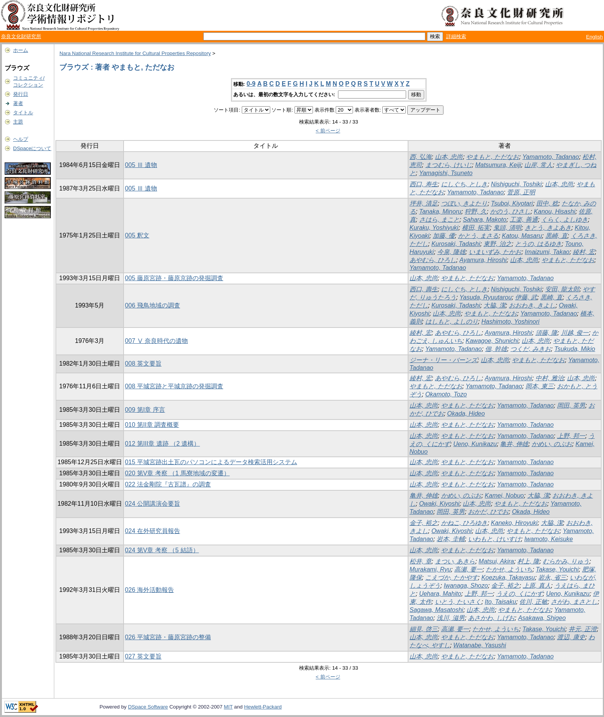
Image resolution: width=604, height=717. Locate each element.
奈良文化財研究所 (21, 36)
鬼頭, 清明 (507, 227)
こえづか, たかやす (451, 577)
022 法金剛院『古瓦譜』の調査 (168, 484)
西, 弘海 (421, 157)
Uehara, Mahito (440, 593)
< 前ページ (328, 131)
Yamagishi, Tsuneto (446, 173)
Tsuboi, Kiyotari (512, 203)
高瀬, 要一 (468, 569)
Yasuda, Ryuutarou (486, 297)
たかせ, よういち (509, 569)
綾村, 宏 (584, 252)
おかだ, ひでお (488, 511)
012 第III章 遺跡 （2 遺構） (162, 443)
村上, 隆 (528, 561)
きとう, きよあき (548, 227)
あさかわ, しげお (491, 618)
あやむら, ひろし (433, 260)
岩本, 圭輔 (451, 539)
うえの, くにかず (519, 593)
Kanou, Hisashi (555, 211)
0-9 (251, 83)
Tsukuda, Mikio (574, 349)
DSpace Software (148, 707)
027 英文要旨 (143, 656)
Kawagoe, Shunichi (492, 341)
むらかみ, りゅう (566, 561)
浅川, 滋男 (451, 618)
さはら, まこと (439, 219)
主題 (18, 122)
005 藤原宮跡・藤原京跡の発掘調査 (174, 278)
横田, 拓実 (476, 227)
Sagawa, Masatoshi (436, 610)
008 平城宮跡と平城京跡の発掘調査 (174, 386)
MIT (228, 707)
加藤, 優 (444, 235)
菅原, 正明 (521, 192)
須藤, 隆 (546, 332)
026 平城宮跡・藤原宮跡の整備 (168, 637)
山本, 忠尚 (449, 157)
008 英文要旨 (143, 363)
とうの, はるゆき (538, 244)
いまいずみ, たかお (495, 252)
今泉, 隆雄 (451, 252)
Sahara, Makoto (484, 219)
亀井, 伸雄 (514, 444)
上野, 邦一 (571, 436)
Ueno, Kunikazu (475, 444)
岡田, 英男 (571, 405)
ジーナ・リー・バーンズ (443, 360)
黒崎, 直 (556, 235)
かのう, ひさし (510, 211)
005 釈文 (137, 235)
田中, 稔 (547, 203)
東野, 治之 (498, 244)
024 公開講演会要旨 (152, 503)
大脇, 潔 (494, 305)
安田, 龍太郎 (562, 289)
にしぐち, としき (464, 184)
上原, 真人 (537, 585)
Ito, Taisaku (500, 601)
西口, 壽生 (424, 289)
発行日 (20, 94)
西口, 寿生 (424, 184)
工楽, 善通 (524, 219)
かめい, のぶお (552, 444)
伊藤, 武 (526, 297)
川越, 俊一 (575, 332)
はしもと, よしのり (451, 321)
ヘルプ (20, 139)
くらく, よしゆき (564, 219)
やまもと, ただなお (492, 157)
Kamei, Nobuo (504, 495)
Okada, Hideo (466, 413)
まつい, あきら (455, 561)
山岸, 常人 (538, 165)
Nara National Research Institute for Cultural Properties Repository (135, 53)
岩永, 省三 (552, 577)
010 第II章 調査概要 (152, 424)
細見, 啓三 (424, 629)
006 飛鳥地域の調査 (152, 305)
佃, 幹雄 (496, 349)
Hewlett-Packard (263, 707)
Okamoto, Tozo (446, 394)
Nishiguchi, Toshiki (516, 184)
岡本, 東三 (539, 386)
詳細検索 (456, 36)
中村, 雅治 (549, 378)
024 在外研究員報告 (152, 531)
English (594, 37)
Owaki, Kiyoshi (439, 503)
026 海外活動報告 (149, 590)
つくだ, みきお (530, 349)
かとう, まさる (478, 235)
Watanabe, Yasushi (479, 645)
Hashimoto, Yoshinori (510, 321)
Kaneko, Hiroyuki (514, 523)
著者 (18, 103)
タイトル (23, 112)
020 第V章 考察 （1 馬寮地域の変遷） (177, 473)
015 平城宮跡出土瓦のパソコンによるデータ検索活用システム (211, 462)
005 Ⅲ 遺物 (141, 165)
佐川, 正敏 (533, 601)
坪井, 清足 (424, 203)
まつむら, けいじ (448, 165)
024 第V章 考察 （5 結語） (162, 550)
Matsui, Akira (496, 561)
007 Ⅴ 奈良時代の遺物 (156, 341)
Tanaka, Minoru (440, 211)
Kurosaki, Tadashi (456, 244)
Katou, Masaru (522, 235)
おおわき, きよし (532, 305)
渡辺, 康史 (571, 637)
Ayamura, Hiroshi (483, 260)
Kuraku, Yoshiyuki (434, 227)
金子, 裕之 (424, 523)
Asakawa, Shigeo (542, 618)
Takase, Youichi (557, 569)
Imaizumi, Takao (547, 252)
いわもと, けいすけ (494, 539)
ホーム (20, 50)
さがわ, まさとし (574, 601)
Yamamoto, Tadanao (550, 157)
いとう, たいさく (458, 601)
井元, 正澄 (583, 629)
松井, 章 (421, 561)
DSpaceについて (32, 148)
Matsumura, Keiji (498, 165)
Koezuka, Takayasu (508, 577)
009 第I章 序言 (145, 409)
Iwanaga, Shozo (466, 585)
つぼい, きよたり (464, 203)
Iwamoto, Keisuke (548, 539)
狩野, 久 (476, 211)
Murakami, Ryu (430, 569)
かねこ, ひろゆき (464, 523)
